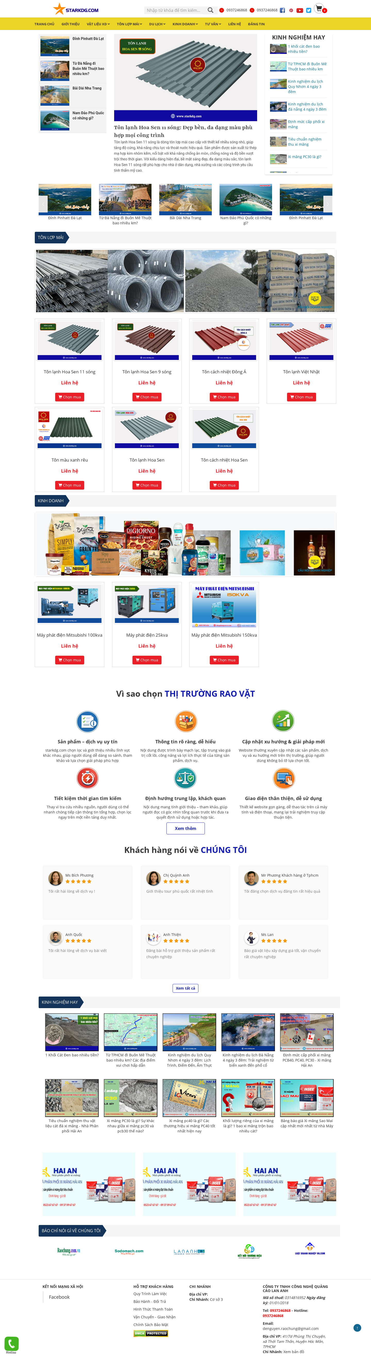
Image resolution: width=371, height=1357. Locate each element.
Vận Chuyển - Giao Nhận (154, 1316)
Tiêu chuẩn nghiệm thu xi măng (305, 142)
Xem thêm (185, 828)
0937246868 (233, 9)
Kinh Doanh (51, 501)
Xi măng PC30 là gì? (304, 156)
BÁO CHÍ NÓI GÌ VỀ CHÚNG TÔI (71, 1230)
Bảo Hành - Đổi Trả (149, 1301)
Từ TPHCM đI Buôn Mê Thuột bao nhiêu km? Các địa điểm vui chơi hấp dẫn (131, 1060)
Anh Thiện (172, 934)
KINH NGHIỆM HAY (298, 37)
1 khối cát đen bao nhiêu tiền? (304, 49)
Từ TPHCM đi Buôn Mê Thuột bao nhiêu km (307, 66)
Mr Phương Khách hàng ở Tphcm (289, 875)
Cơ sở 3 (216, 1299)
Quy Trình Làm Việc (150, 1293)
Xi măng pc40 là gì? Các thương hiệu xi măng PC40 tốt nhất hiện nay (189, 1125)
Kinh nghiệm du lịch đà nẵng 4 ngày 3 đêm (307, 107)
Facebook (59, 1297)
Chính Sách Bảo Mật (150, 1324)
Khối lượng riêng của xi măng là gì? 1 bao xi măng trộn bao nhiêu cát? (248, 1125)
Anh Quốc (73, 934)
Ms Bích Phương (79, 875)
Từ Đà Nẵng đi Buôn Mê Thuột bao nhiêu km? (125, 220)
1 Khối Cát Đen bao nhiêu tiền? (72, 1054)
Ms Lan (267, 934)
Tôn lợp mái (50, 237)
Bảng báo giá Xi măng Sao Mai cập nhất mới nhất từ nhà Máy (307, 1123)
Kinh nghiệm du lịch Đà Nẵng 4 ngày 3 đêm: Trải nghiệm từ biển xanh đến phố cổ (248, 1060)
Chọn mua (69, 396)
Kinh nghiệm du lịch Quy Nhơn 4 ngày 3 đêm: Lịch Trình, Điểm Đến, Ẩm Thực (189, 1060)
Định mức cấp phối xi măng (306, 124)
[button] (327, 204)
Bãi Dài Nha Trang (185, 217)
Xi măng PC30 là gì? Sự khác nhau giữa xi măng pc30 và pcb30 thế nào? (131, 1125)
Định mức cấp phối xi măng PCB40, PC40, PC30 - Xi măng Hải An (307, 1060)
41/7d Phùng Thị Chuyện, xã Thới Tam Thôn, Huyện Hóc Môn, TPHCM (294, 1341)
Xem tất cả (185, 988)
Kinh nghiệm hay (60, 1002)
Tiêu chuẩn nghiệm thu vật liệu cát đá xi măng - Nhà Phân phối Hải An (71, 1125)
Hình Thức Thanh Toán (153, 1309)
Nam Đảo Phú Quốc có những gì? (245, 220)
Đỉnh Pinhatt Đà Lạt (65, 217)
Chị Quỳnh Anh (176, 875)
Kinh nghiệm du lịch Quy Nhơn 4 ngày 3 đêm (305, 86)
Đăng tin (256, 24)
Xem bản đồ (293, 1351)
